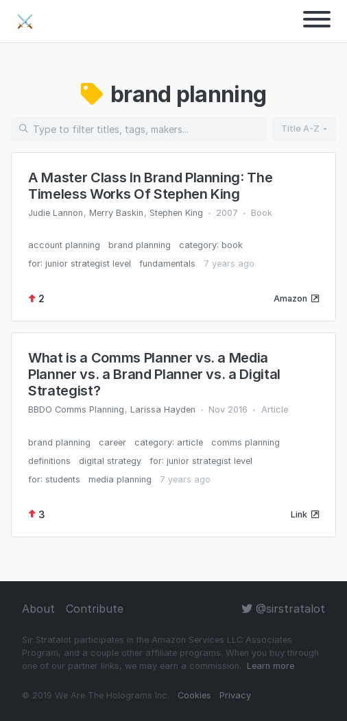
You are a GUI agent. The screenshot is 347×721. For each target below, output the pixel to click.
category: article (168, 442)
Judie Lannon (55, 213)
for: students (54, 479)
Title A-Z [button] (300, 128)
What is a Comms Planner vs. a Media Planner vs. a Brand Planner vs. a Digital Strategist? (154, 374)
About (38, 608)
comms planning (245, 442)
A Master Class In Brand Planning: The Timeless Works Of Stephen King (150, 185)
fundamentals (167, 263)
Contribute (94, 608)
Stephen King (176, 213)
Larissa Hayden (162, 409)
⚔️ (25, 21)
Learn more (270, 666)
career (112, 442)
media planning (120, 479)
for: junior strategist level (79, 263)
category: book (211, 245)
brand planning (139, 245)
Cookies (194, 695)
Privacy (235, 695)
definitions (49, 461)
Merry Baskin (116, 213)
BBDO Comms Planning (76, 409)
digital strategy (110, 461)
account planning (64, 245)
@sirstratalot (283, 608)
